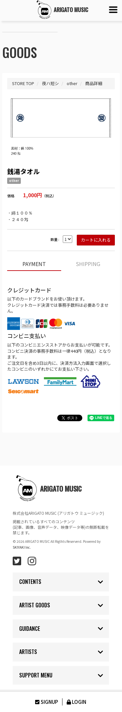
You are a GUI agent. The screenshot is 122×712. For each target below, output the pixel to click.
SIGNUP (46, 701)
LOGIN (76, 701)
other (14, 180)
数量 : (54, 239)
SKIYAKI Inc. (22, 547)
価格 (10, 195)
